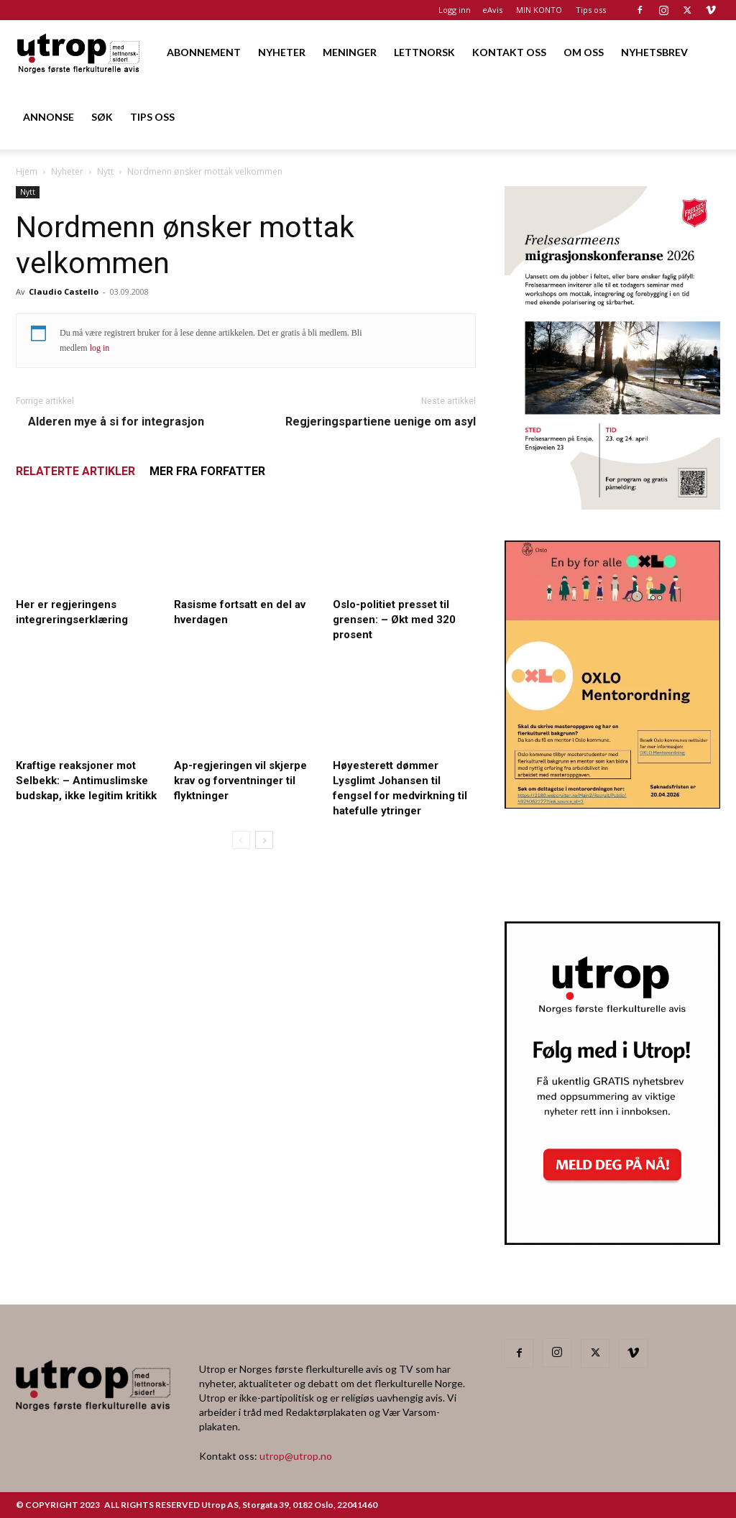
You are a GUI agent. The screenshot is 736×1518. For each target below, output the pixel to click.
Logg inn (454, 9)
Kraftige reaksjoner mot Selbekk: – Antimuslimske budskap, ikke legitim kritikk (86, 780)
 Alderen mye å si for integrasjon (110, 421)
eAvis (492, 9)
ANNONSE (48, 117)
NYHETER (281, 52)
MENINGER (350, 52)
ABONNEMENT (204, 52)
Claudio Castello (63, 291)
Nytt (105, 171)
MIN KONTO (539, 9)
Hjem (26, 171)
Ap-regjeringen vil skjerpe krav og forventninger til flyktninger (240, 780)
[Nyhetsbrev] (612, 1240)
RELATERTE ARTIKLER (75, 471)
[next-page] (264, 840)
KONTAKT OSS (509, 52)
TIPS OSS (152, 117)
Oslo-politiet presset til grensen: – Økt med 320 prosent (394, 619)
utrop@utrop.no (295, 1456)
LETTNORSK (424, 52)
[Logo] (79, 52)
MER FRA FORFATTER (207, 471)
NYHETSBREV (654, 52)
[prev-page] (241, 840)
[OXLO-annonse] (612, 803)
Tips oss (591, 9)
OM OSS (584, 52)
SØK (102, 117)
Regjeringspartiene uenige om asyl (380, 421)
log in (100, 348)
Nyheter (67, 171)
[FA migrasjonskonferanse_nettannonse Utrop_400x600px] (612, 504)
